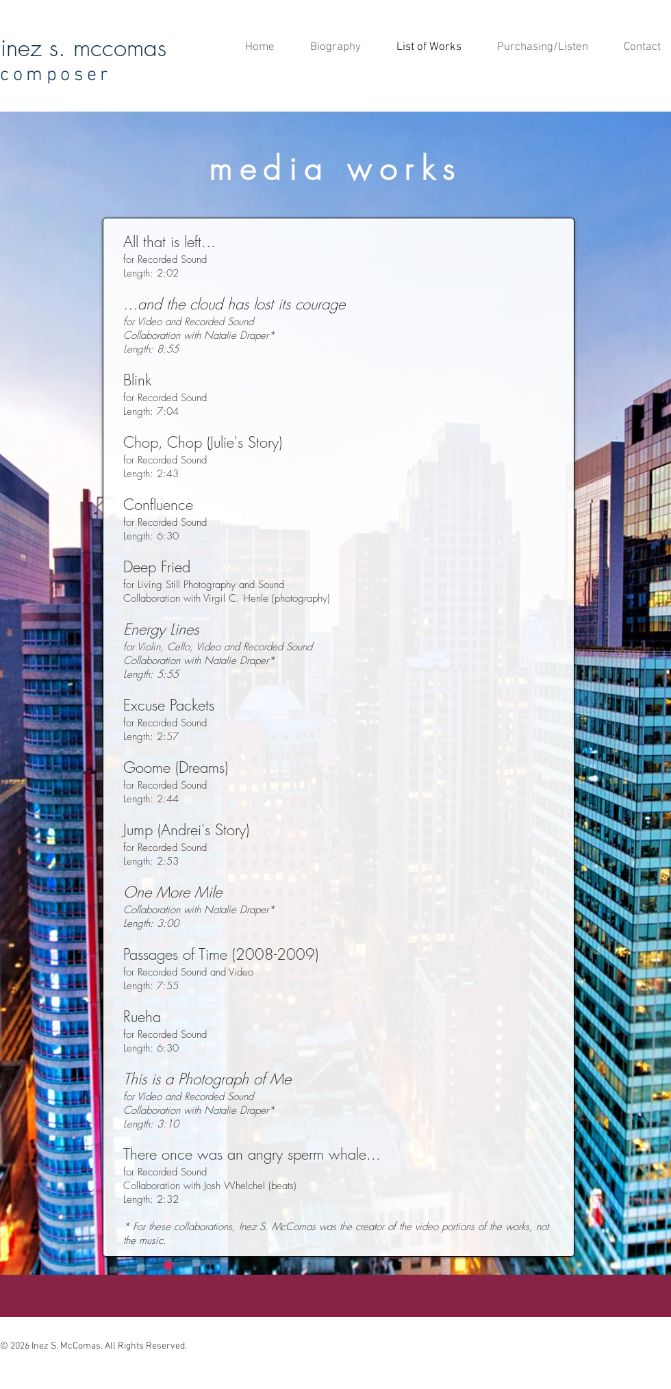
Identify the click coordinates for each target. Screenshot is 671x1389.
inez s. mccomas (83, 47)
